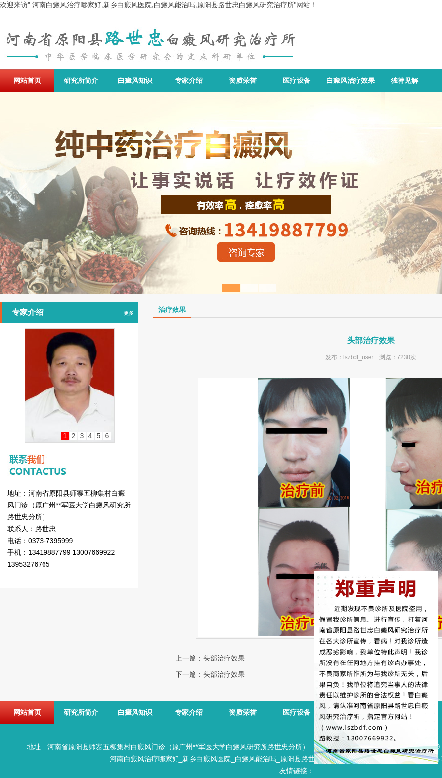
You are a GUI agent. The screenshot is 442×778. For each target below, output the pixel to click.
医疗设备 (296, 80)
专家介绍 (189, 80)
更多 (128, 313)
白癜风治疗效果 (350, 80)
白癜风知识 (135, 80)
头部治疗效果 (224, 658)
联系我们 (69, 456)
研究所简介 (81, 80)
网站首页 (27, 80)
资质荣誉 (243, 80)
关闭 (321, 566)
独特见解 (404, 80)
